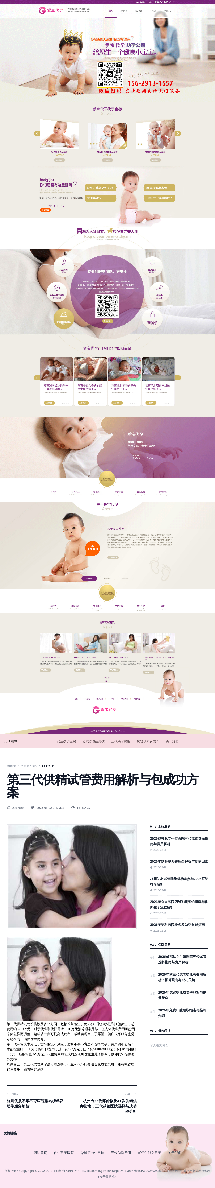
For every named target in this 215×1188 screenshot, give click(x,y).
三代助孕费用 (120, 741)
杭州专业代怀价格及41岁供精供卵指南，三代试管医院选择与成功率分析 (108, 1106)
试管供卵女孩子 (148, 741)
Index (11, 766)
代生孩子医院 (66, 741)
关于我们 (172, 741)
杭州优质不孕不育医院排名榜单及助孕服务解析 (35, 1103)
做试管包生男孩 (94, 741)
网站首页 (40, 1152)
